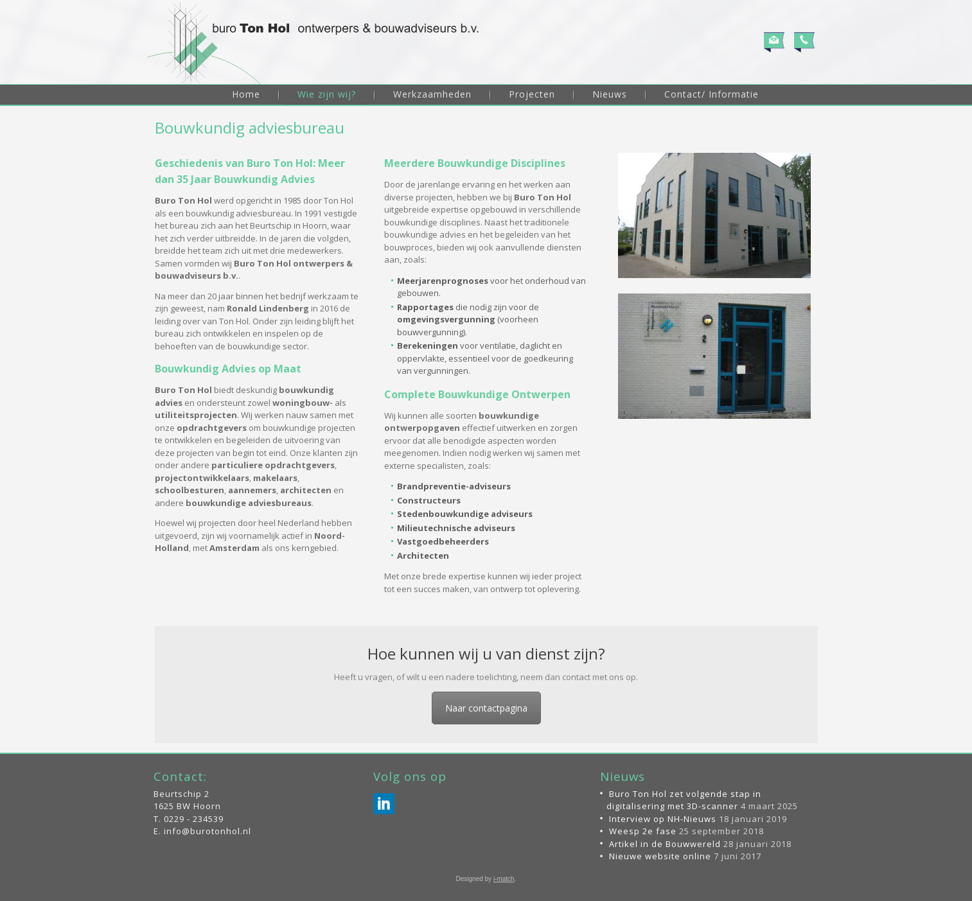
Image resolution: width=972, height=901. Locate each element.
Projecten (532, 94)
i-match (504, 878)
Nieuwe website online (660, 856)
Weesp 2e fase (642, 831)
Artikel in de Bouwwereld (665, 844)
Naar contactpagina (486, 708)
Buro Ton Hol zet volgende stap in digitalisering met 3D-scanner (683, 800)
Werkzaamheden (432, 94)
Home (246, 94)
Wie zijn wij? (326, 94)
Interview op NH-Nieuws (662, 819)
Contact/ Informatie (711, 94)
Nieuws (609, 94)
